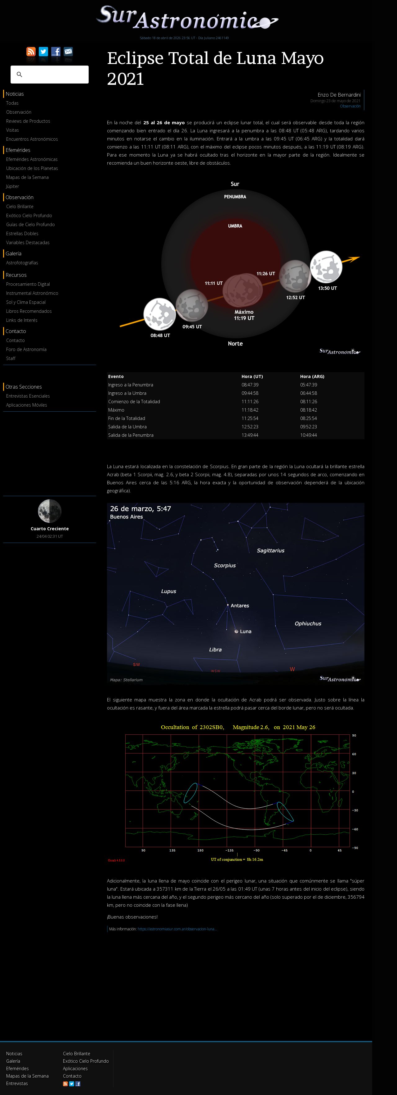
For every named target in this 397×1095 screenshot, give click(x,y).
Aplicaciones (75, 1068)
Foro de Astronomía (26, 349)
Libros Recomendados (29, 311)
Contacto (15, 340)
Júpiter (12, 186)
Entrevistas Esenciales (28, 396)
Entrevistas (17, 1083)
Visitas (12, 130)
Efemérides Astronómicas (32, 159)
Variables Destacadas (28, 242)
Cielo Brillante (19, 206)
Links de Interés (22, 320)
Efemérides (17, 1068)
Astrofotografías (22, 263)
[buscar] (48, 74)
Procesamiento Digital (28, 284)
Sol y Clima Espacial (26, 302)
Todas (12, 103)
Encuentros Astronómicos (32, 139)
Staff (10, 358)
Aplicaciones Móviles (26, 405)
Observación (18, 112)
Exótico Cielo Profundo (29, 215)
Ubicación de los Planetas (32, 168)
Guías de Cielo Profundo (30, 224)
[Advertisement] (49, 452)
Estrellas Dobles (22, 233)
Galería (13, 1061)
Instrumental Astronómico (32, 293)
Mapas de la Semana (27, 177)
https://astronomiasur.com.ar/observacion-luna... (177, 929)
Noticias (14, 1053)
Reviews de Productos (28, 121)
